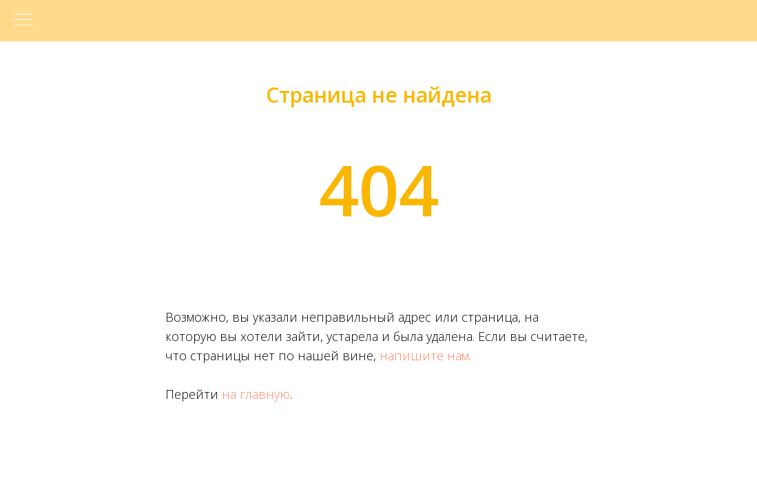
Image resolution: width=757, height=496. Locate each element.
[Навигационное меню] (23, 21)
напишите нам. (425, 355)
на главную (256, 394)
